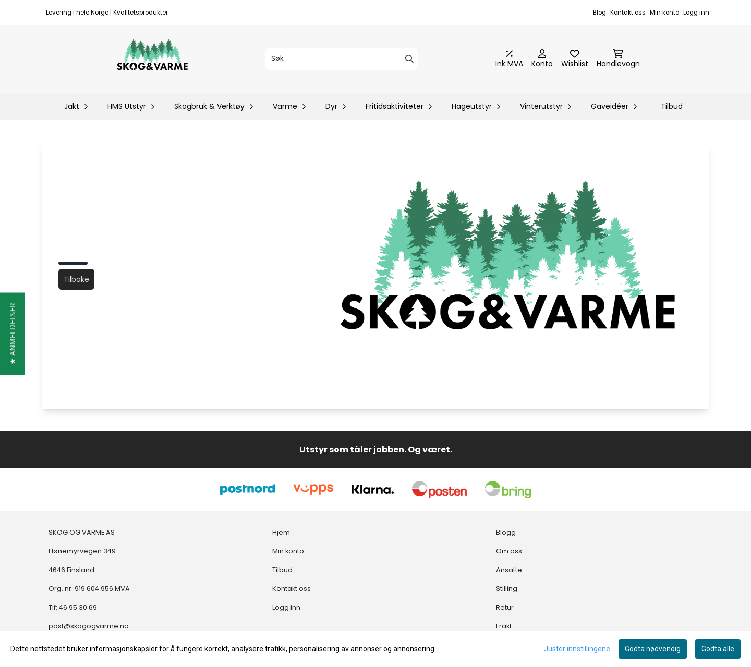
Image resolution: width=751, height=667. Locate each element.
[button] (12, 333)
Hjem (281, 532)
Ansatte (509, 569)
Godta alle (717, 649)
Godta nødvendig (653, 649)
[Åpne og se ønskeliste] (574, 59)
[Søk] (341, 59)
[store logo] (152, 58)
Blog (599, 12)
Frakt (504, 626)
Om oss (509, 551)
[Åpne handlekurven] (618, 59)
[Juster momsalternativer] (509, 59)
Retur (505, 607)
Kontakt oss (628, 12)
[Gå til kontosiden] (542, 59)
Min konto (664, 12)
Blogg (506, 532)
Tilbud (672, 106)
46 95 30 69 (78, 607)
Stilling (506, 588)
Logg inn (696, 12)
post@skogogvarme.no (89, 626)
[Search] (409, 59)
